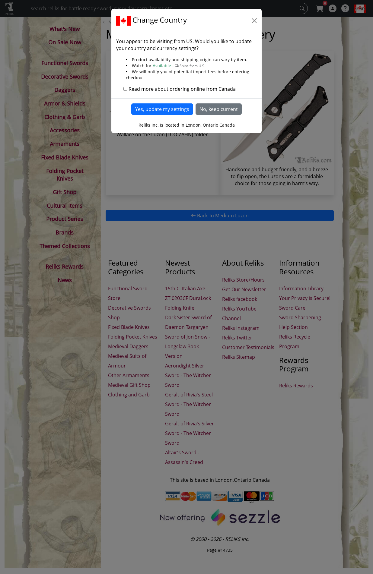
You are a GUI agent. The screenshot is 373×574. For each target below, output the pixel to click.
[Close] (254, 21)
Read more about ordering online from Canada (182, 89)
